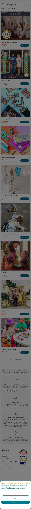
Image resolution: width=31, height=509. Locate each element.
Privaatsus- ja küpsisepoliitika (23, 506)
